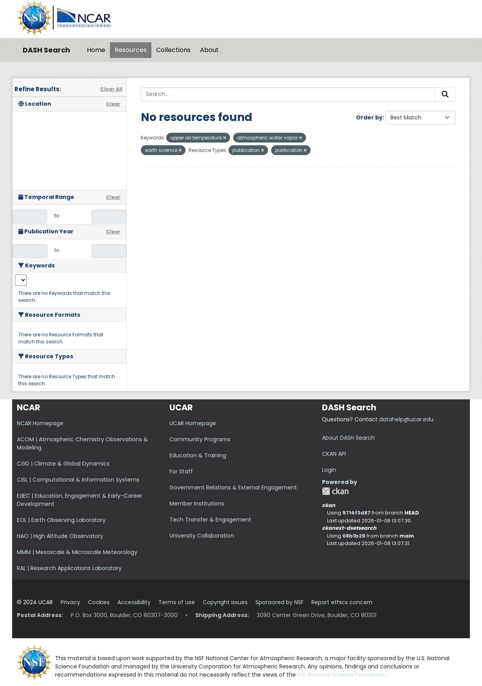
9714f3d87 (356, 512)
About (209, 49)
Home (96, 49)
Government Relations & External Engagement (233, 487)
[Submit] (445, 94)
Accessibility (134, 602)
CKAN (335, 491)
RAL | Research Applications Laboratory (69, 568)
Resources (131, 49)
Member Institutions (196, 503)
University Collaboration (201, 536)
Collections (173, 49)
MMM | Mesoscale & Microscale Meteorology (77, 552)
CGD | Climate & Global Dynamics (63, 464)
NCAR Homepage (40, 423)
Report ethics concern (341, 602)
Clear (113, 104)
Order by (369, 117)
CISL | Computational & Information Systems (78, 480)
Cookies (99, 602)
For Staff (181, 471)
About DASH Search (348, 438)
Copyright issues (225, 602)
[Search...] (288, 94)
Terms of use (176, 602)
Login (329, 470)
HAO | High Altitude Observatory (60, 536)
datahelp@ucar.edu (406, 419)
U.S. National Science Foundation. (342, 675)
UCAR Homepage (192, 423)
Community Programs (199, 439)
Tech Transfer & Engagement (210, 520)
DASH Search (46, 50)
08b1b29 (353, 536)
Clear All (111, 89)
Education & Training (197, 455)
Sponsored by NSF (279, 602)
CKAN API (334, 454)
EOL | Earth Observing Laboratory (61, 520)
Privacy (70, 602)
